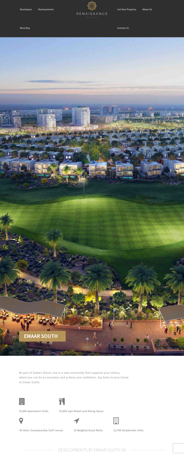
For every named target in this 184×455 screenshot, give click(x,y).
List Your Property (126, 9)
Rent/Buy (25, 27)
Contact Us (123, 27)
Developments (46, 9)
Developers (26, 9)
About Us (147, 9)
